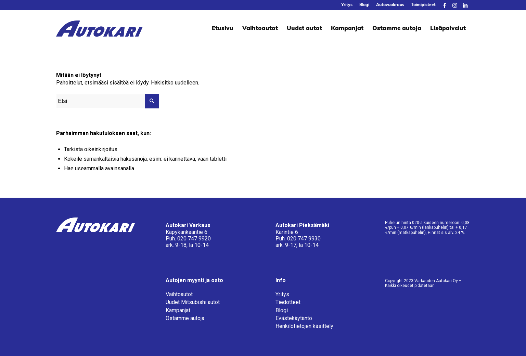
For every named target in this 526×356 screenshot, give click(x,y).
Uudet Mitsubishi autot (193, 302)
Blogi (364, 5)
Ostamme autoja (185, 318)
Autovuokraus (390, 5)
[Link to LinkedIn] (465, 5)
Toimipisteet (423, 5)
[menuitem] (347, 5)
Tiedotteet (287, 302)
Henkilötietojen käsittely (304, 326)
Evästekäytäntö (293, 318)
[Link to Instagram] (455, 5)
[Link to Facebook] (444, 5)
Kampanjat (178, 310)
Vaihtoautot (179, 294)
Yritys (346, 5)
